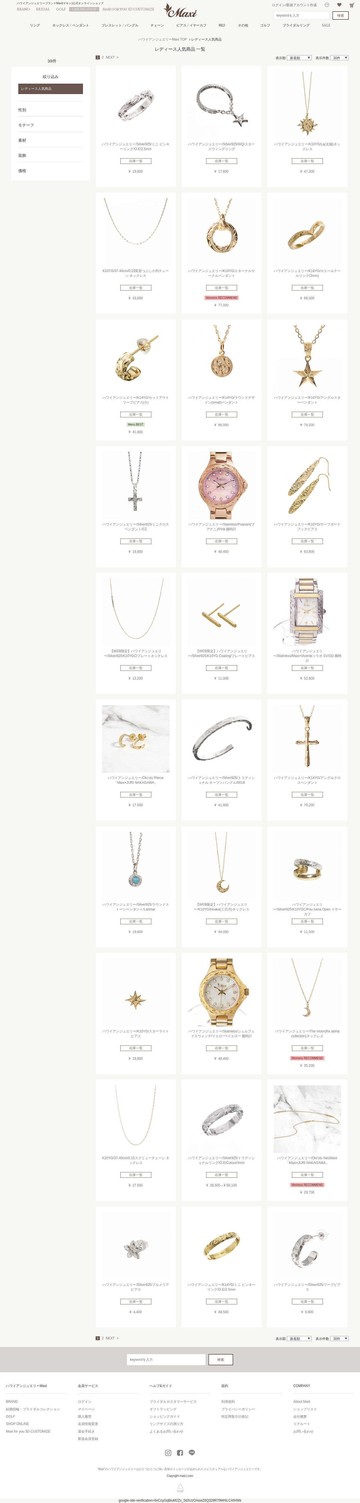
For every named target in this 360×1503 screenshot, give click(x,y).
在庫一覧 (136, 161)
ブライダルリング (296, 25)
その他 (243, 25)
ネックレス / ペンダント (70, 25)
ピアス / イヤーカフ (191, 25)
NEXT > (112, 57)
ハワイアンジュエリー (122, 1469)
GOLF (61, 9)
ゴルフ (265, 25)
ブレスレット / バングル (120, 25)
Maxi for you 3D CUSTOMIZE (128, 9)
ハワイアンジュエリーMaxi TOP (162, 39)
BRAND (23, 9)
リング (35, 25)
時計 (222, 25)
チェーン (157, 25)
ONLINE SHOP (84, 9)
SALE (326, 25)
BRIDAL (43, 9)
